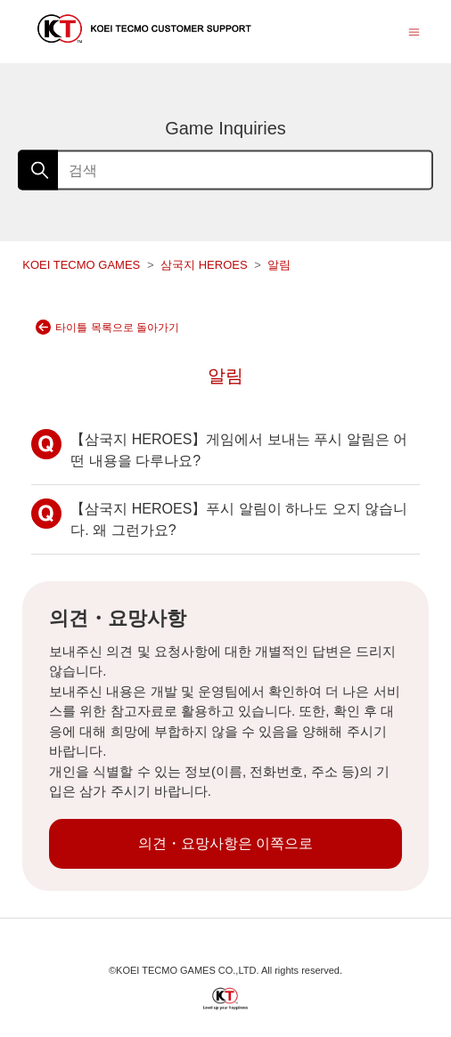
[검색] (225, 170)
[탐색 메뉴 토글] (414, 30)
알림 (279, 264)
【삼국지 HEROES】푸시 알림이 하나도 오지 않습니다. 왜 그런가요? (219, 518)
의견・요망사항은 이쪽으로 (225, 843)
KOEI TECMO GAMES (81, 264)
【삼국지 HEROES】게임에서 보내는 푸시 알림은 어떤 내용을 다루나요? (219, 448)
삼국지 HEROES (205, 264)
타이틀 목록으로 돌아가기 (107, 327)
